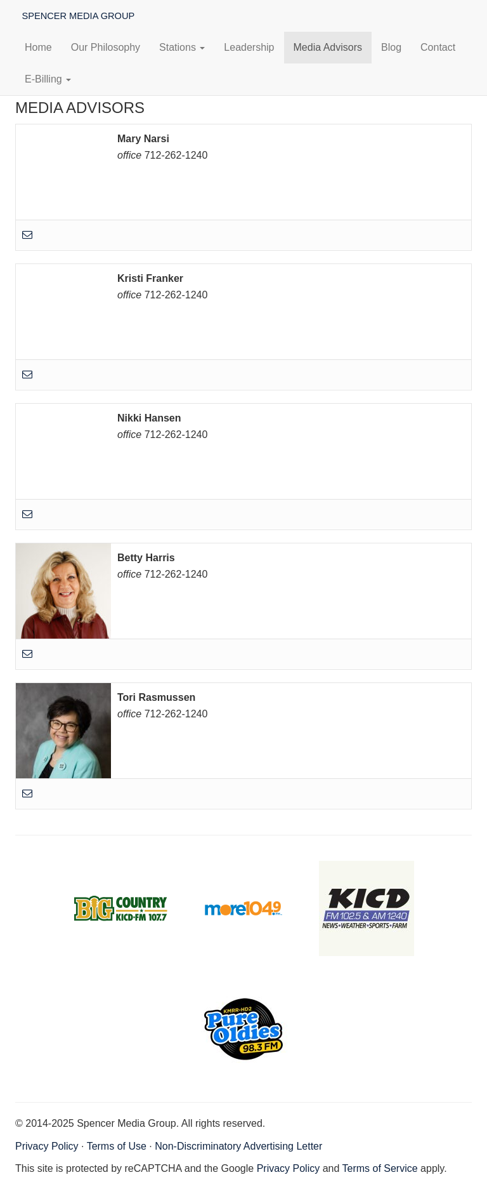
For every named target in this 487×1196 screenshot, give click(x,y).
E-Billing (48, 79)
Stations (182, 47)
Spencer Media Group (77, 15)
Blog (391, 47)
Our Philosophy (105, 47)
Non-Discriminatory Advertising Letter (238, 1146)
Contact (437, 47)
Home (38, 47)
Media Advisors (328, 47)
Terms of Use (116, 1146)
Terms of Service (380, 1168)
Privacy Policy (47, 1146)
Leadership (249, 47)
